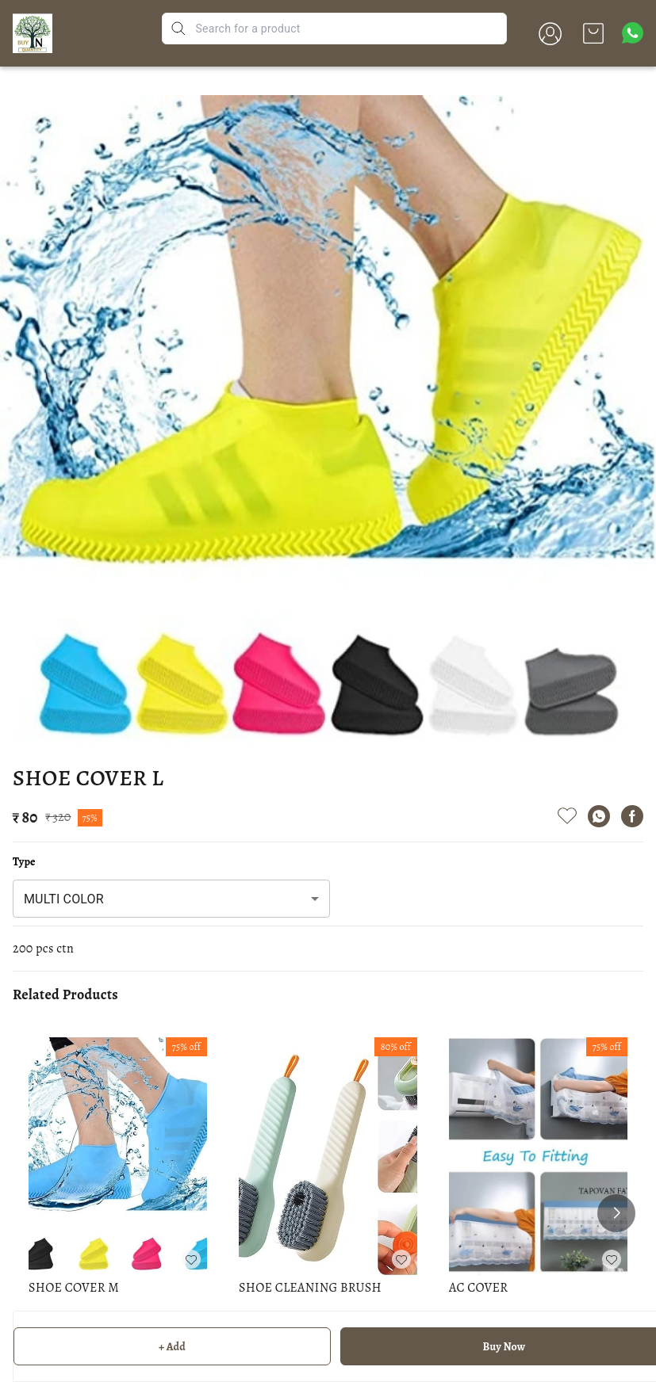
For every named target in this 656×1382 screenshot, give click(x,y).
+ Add (172, 1346)
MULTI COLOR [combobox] (64, 899)
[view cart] (593, 33)
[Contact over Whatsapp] (632, 33)
